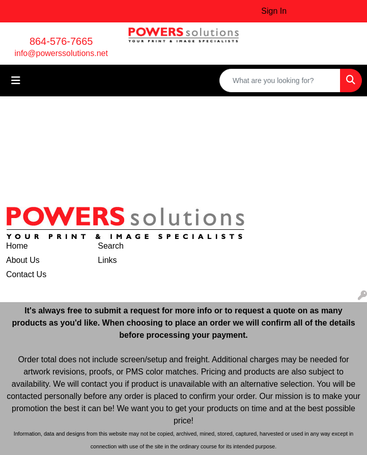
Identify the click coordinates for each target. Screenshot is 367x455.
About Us (23, 260)
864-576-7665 (61, 41)
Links (107, 260)
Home (17, 246)
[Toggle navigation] (15, 80)
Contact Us (26, 274)
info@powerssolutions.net (60, 53)
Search (111, 246)
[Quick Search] (280, 80)
